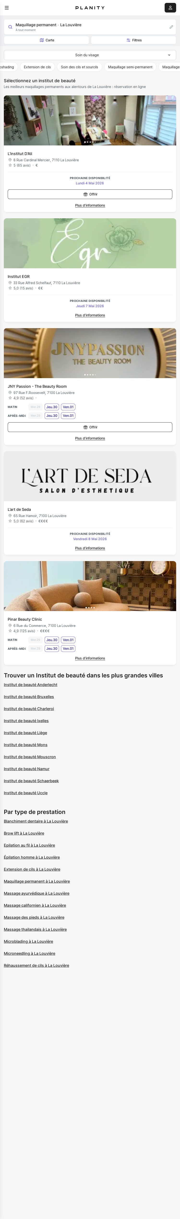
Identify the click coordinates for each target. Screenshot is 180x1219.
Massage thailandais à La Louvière (35, 929)
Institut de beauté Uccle (26, 792)
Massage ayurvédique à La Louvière (36, 893)
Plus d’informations (90, 205)
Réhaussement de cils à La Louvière (36, 965)
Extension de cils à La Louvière (32, 869)
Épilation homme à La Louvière (32, 857)
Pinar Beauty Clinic (25, 619)
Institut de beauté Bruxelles (29, 696)
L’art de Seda (19, 509)
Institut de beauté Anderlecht (30, 684)
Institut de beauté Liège (25, 732)
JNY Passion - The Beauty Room (37, 386)
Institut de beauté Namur (26, 768)
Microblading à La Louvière (28, 941)
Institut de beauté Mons (26, 744)
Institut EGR (19, 276)
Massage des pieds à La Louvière (34, 917)
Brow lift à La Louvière (24, 833)
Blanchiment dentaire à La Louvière (36, 821)
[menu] (7, 8)
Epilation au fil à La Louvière (29, 845)
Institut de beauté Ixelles (26, 720)
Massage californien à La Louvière (35, 905)
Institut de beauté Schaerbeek (31, 780)
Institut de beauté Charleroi (29, 708)
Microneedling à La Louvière (29, 953)
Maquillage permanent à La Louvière (37, 881)
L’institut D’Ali (20, 153)
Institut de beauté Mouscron (30, 756)
